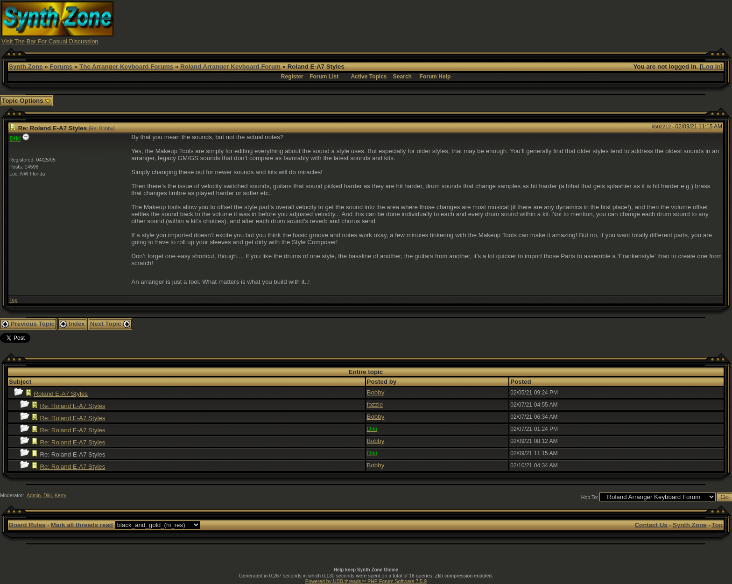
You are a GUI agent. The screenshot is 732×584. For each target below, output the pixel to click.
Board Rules (27, 524)
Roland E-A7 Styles (61, 393)
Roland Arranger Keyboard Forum (230, 66)
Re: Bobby (101, 128)
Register (292, 76)
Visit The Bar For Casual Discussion (50, 41)
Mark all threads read (82, 524)
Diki (47, 495)
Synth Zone (26, 66)
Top (13, 300)
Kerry (60, 495)
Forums (60, 66)
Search (402, 76)
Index (72, 323)
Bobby (376, 392)
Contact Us (650, 524)
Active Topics (369, 76)
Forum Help (435, 76)
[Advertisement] (549, 22)
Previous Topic (28, 323)
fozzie (375, 404)
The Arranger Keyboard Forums (126, 66)
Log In (711, 66)
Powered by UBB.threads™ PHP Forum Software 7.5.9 (366, 581)
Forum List (324, 76)
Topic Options (26, 100)
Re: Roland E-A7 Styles (72, 405)
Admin (34, 495)
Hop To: (589, 497)
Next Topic (110, 323)
